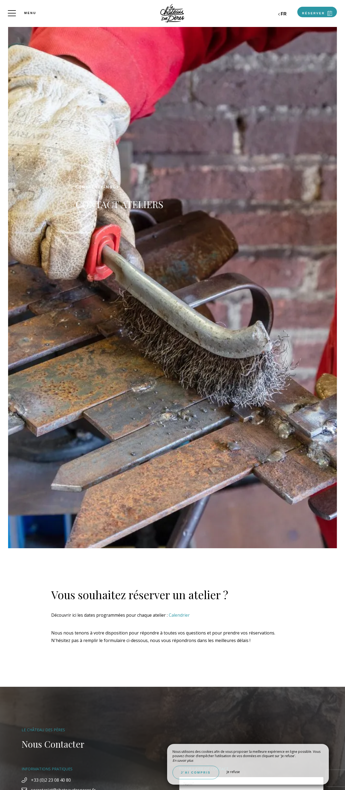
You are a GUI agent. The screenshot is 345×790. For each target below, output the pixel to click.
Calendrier (179, 615)
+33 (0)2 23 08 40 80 (51, 780)
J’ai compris (196, 772)
